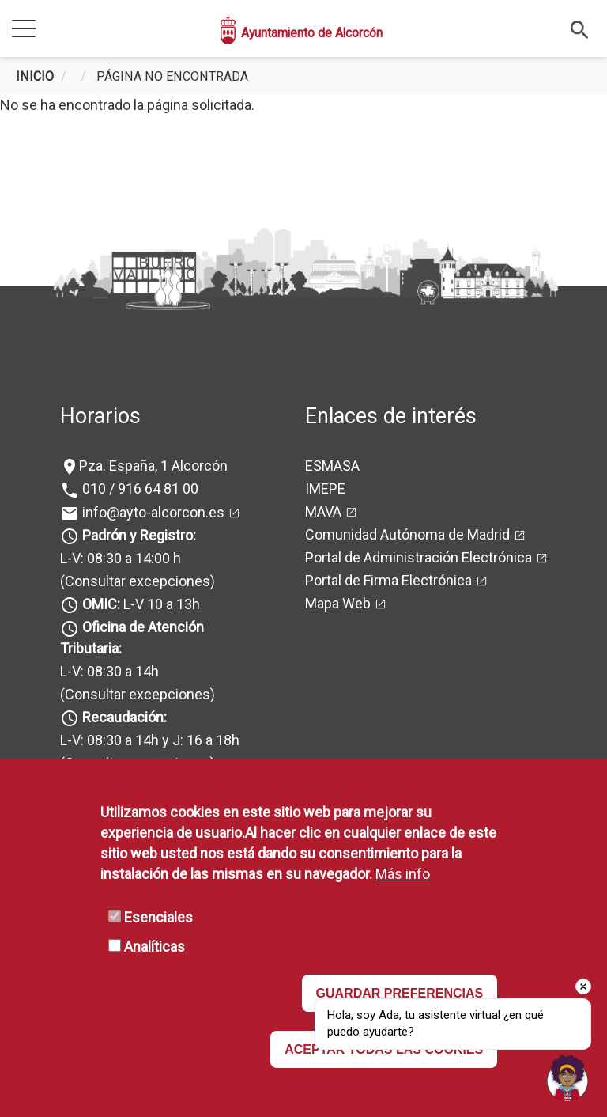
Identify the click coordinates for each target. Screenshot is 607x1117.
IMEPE (325, 488)
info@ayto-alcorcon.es (151, 512)
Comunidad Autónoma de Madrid (407, 534)
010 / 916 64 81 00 (138, 488)
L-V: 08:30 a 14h (109, 671)
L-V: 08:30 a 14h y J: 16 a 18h (149, 740)
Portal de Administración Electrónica (418, 557)
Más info (402, 873)
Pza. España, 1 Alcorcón (153, 465)
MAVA (323, 511)
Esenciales (158, 917)
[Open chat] (567, 1077)
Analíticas (154, 946)
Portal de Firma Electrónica (388, 580)
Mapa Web (338, 603)
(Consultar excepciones (135, 581)
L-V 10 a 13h (139, 604)
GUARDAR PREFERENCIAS (400, 993)
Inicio (35, 76)
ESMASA (332, 465)
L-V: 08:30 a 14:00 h (120, 558)
